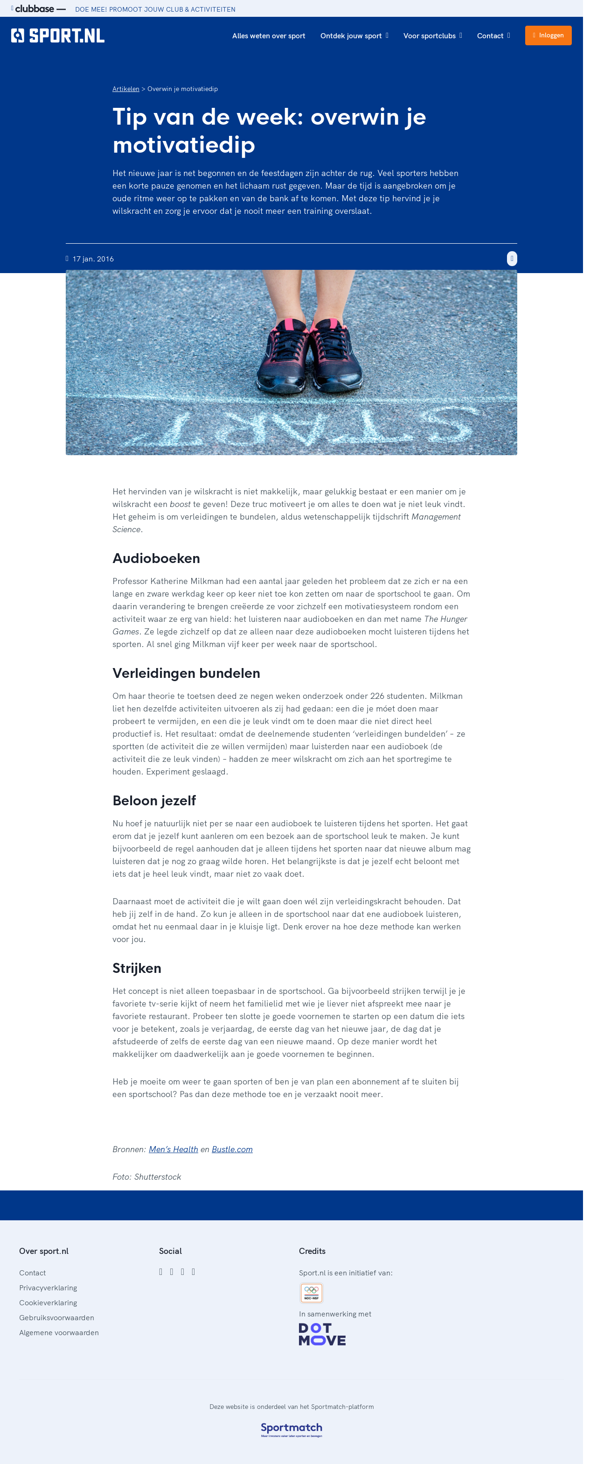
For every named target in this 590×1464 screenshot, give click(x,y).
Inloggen (548, 35)
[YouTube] (193, 1271)
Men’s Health (173, 1149)
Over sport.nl (44, 1251)
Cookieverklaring (48, 1302)
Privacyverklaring (48, 1287)
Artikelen (125, 88)
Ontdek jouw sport (354, 35)
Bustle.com (232, 1149)
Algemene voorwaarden (59, 1332)
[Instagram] (171, 1271)
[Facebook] (160, 1271)
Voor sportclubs (432, 35)
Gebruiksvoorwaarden (56, 1317)
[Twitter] (182, 1271)
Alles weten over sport (268, 35)
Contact (493, 35)
